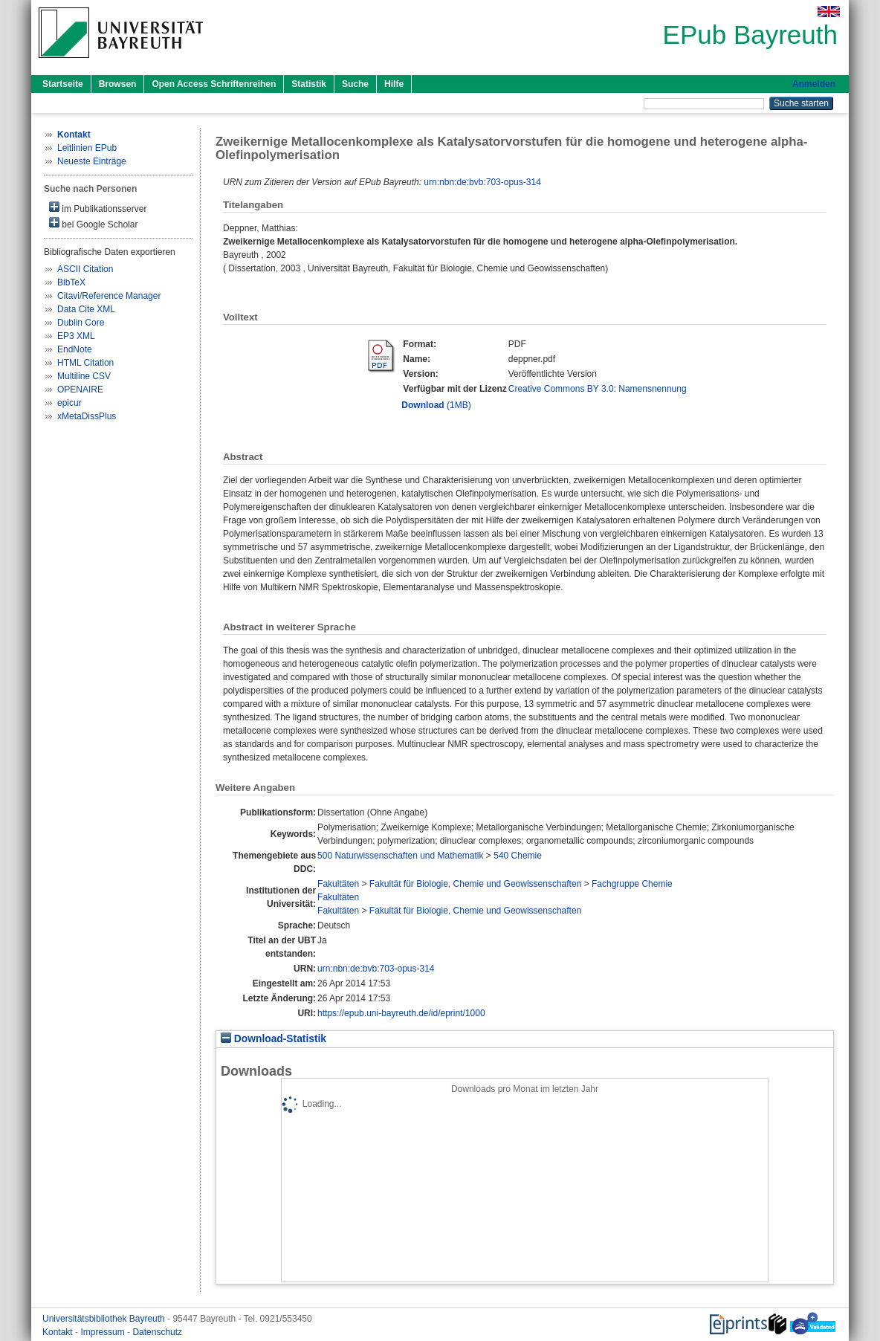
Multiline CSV (84, 376)
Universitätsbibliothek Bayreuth (104, 1318)
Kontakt (58, 1332)
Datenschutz (157, 1332)
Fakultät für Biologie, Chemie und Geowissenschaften (475, 884)
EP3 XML (76, 336)
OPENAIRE (80, 389)
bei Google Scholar (93, 223)
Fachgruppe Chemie (632, 884)
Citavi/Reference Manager (109, 296)
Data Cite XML (86, 309)
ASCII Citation (85, 269)
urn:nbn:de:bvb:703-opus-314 (482, 182)
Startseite (62, 84)
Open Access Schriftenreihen (214, 84)
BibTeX (71, 282)
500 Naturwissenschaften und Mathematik (400, 855)
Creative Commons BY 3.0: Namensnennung (597, 389)
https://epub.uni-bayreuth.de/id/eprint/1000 (401, 1013)
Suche (355, 84)
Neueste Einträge (91, 161)
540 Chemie (518, 855)
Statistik (308, 84)
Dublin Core (80, 322)
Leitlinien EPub (87, 148)
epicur (69, 403)
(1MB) (435, 405)
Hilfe (394, 84)
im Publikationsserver (97, 207)
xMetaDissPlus (86, 416)
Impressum (103, 1332)
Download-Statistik (273, 1038)
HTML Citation (85, 363)
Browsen (118, 84)
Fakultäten (338, 884)
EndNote (74, 349)
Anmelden (813, 84)
